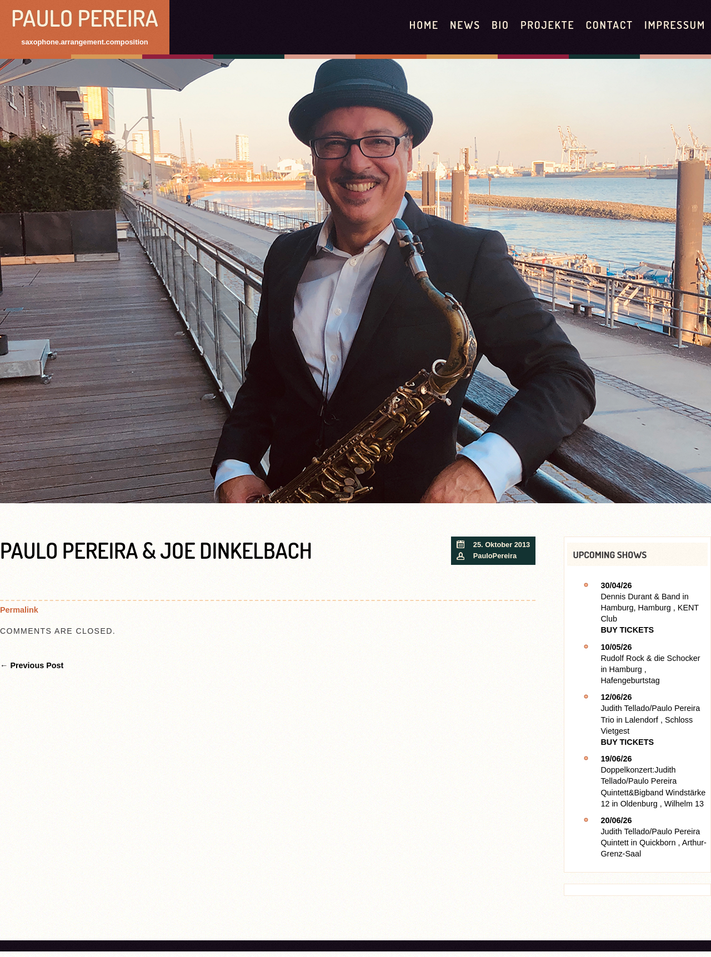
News (465, 25)
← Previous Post (31, 665)
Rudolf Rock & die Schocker (650, 658)
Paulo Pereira (84, 17)
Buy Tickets (627, 629)
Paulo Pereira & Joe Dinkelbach (156, 550)
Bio (500, 25)
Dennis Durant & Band (640, 596)
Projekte (547, 25)
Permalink (19, 609)
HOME (424, 25)
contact (609, 25)
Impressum (674, 25)
